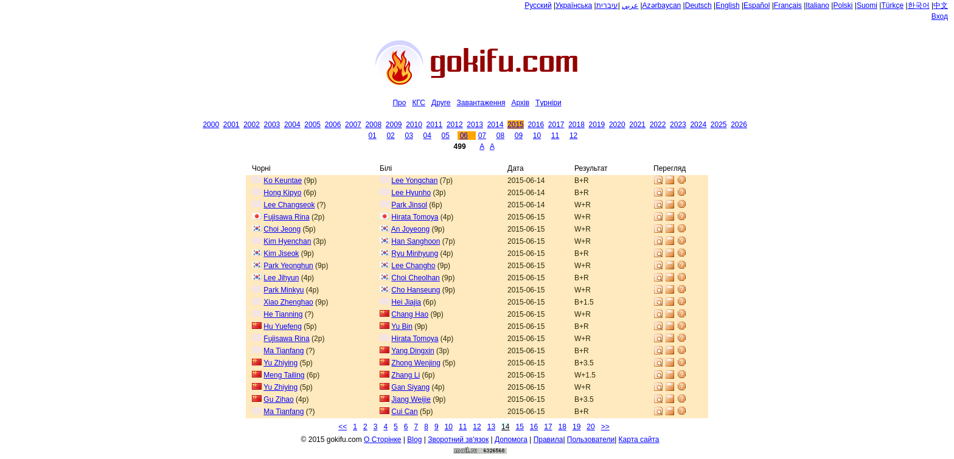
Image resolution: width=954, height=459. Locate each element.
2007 (353, 124)
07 (482, 135)
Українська (573, 5)
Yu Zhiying (280, 363)
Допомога (511, 439)
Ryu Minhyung (414, 253)
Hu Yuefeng (282, 326)
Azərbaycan (661, 5)
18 (562, 427)
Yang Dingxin (412, 351)
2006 (333, 124)
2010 (414, 124)
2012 (455, 124)
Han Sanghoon (415, 241)
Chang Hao (409, 314)
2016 (535, 124)
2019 (597, 124)
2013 (475, 124)
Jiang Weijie (410, 399)
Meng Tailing (283, 375)
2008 (373, 124)
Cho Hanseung (415, 290)
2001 (231, 124)
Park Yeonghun (288, 265)
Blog (414, 439)
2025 (719, 124)
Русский (538, 5)
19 (576, 427)
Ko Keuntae (282, 180)
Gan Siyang (410, 387)
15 (519, 427)
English (727, 5)
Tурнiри (548, 102)
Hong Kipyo (282, 192)
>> (605, 427)
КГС (418, 102)
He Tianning (282, 314)
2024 (698, 124)
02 (390, 135)
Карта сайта (639, 439)
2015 (515, 124)
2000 (211, 124)
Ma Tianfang (283, 351)
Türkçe (892, 5)
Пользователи (591, 439)
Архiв (520, 102)
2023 (678, 124)
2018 (576, 124)
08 (500, 135)
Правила (548, 439)
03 (409, 135)
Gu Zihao (278, 399)
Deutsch (698, 5)
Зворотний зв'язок (458, 439)
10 (537, 135)
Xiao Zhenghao (288, 302)
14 (505, 427)
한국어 (919, 5)
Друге (440, 102)
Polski (842, 5)
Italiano (817, 5)
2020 (617, 124)
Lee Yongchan (414, 180)
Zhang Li (405, 375)
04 (427, 135)
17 (548, 427)
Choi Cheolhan (415, 278)
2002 (251, 124)
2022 (658, 124)
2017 (556, 124)
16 (534, 427)
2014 (495, 124)
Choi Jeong (282, 229)
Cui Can (404, 411)
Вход (939, 16)
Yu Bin (402, 326)
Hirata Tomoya (414, 217)
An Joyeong (410, 229)
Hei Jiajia (406, 302)
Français (788, 5)
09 (519, 135)
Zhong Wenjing (415, 363)
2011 (435, 124)
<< (342, 427)
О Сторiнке (382, 439)
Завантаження (480, 102)
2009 (394, 124)
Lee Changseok (289, 205)
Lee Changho (413, 265)
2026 (739, 124)
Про (399, 102)
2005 (312, 124)
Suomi (867, 5)
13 (491, 427)
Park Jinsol (409, 205)
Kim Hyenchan (287, 241)
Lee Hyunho (411, 192)
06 (464, 135)
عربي (630, 5)
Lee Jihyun (281, 278)
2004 (292, 124)
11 (555, 135)
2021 (637, 124)
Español (756, 5)
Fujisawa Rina (286, 217)
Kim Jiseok (281, 253)
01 (372, 135)
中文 (940, 5)
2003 (272, 124)
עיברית (607, 5)
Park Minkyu (283, 290)
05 (446, 135)
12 (573, 135)
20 (590, 427)
